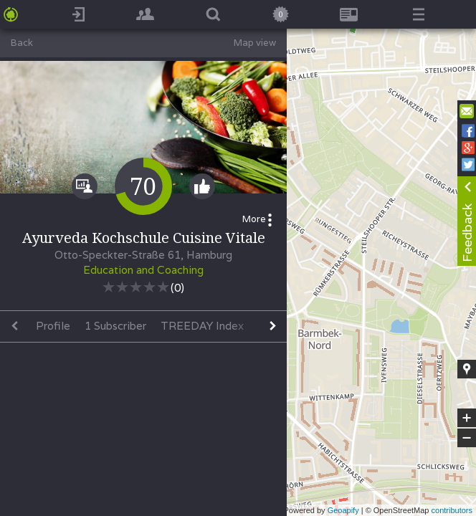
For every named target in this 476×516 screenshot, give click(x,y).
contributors (452, 510)
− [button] (467, 438)
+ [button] (467, 417)
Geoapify (343, 510)
